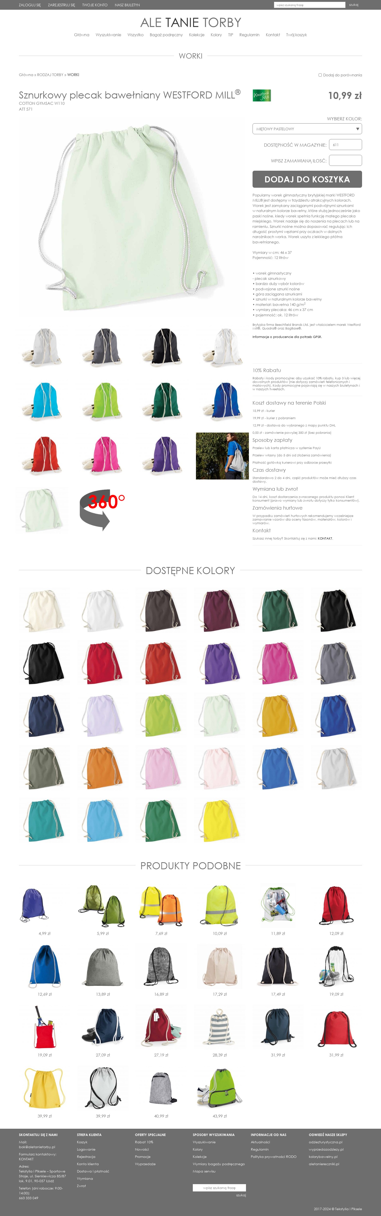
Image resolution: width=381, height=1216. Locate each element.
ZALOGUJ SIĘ (30, 4)
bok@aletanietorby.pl (37, 1147)
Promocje (143, 1156)
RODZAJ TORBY (50, 74)
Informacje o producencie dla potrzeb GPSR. (287, 337)
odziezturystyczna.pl (325, 1142)
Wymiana (85, 1178)
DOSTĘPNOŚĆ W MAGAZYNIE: (295, 145)
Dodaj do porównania (342, 74)
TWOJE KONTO (95, 4)
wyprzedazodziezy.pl (326, 1149)
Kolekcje (196, 34)
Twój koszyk (296, 34)
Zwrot (81, 1185)
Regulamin (249, 34)
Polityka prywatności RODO (273, 1156)
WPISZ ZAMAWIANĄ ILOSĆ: (299, 160)
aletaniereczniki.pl (324, 1164)
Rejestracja (86, 1156)
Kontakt (273, 34)
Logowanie (86, 1149)
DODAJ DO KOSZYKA (307, 179)
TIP (230, 34)
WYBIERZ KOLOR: (344, 118)
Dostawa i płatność (93, 1171)
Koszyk (82, 1142)
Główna (81, 34)
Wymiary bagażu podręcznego (219, 1164)
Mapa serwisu (204, 1171)
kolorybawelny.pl (323, 1156)
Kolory (216, 34)
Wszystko (135, 34)
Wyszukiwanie (108, 34)
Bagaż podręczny (166, 34)
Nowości (142, 1149)
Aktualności (260, 1142)
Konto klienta (88, 1164)
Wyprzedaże (145, 1164)
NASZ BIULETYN (127, 4)
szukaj (353, 5)
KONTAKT (325, 538)
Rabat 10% (144, 1142)
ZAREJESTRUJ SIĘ (61, 4)
